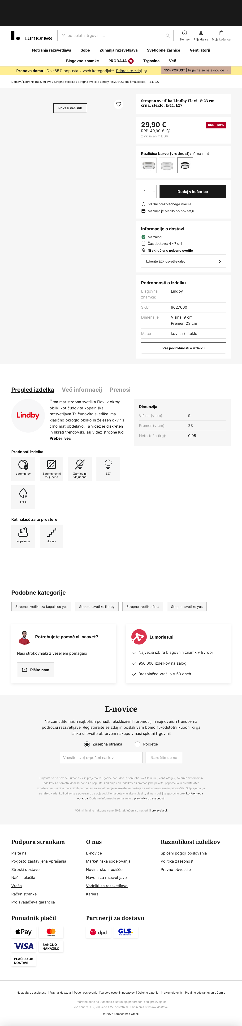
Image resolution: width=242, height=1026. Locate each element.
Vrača (16, 885)
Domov (16, 61)
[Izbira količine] (149, 171)
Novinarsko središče (104, 869)
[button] (118, 84)
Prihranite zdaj (129, 50)
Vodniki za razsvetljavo (107, 885)
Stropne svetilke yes (187, 586)
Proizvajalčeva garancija (33, 902)
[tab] (32, 369)
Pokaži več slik (70, 88)
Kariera (92, 894)
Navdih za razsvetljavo (106, 877)
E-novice (94, 853)
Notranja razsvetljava (37, 61)
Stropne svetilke (64, 61)
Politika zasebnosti (177, 861)
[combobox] (115, 15)
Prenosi (120, 369)
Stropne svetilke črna (142, 586)
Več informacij (82, 369)
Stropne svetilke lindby (97, 586)
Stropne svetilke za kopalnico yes (41, 586)
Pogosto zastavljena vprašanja (38, 861)
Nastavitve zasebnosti (31, 993)
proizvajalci (159, 810)
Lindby (177, 270)
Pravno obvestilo (176, 869)
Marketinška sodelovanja (108, 861)
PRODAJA (121, 41)
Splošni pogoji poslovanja (184, 853)
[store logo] (31, 15)
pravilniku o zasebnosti (149, 798)
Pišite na (18, 853)
